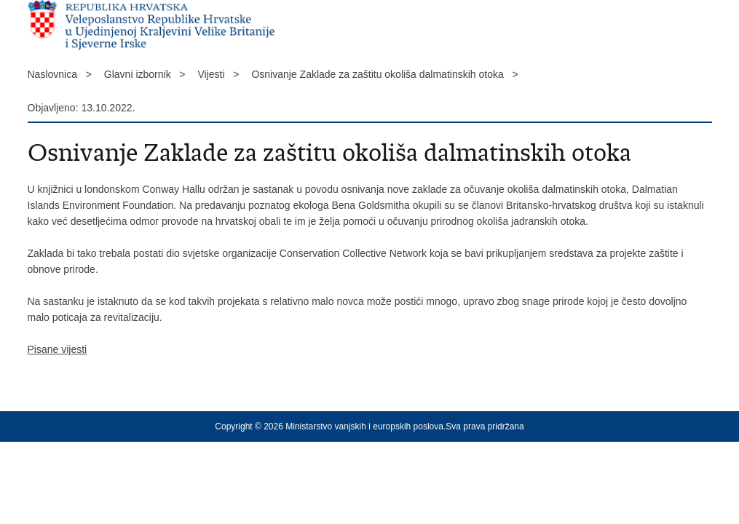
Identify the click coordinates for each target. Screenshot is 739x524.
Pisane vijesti (57, 349)
